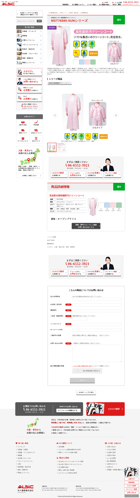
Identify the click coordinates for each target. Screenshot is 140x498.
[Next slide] (116, 115)
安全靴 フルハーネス (24, 458)
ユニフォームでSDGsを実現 (68, 473)
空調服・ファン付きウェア (26, 452)
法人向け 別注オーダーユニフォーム (70, 464)
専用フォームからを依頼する (30, 89)
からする (75, 174)
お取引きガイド (112, 464)
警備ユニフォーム (23, 472)
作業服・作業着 (23, 449)
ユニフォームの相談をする (67, 410)
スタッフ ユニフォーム (25, 461)
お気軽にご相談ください (29, 175)
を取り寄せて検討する (28, 72)
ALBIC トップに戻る (86, 392)
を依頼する (58, 174)
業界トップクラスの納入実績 (68, 452)
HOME (106, 2)
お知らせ (110, 467)
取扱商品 (132, 482)
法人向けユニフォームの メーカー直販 (71, 461)
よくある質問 (118, 2)
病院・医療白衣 (23, 470)
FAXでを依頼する (30, 98)
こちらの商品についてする (30, 80)
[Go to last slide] (55, 115)
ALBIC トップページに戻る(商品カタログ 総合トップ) (29, 13)
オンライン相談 (131, 489)
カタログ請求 (131, 486)
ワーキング (21, 446)
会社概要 (61, 446)
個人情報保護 (111, 461)
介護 (19, 464)
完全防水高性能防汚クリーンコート (59, 83)
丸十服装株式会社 (53, 12)
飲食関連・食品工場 (24, 467)
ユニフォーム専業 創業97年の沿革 (70, 449)
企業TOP (131, 479)
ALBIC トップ (63, 12)
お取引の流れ (111, 455)
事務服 (20, 455)
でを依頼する (94, 174)
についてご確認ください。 (92, 366)
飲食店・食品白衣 (73, 12)
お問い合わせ (131, 492)
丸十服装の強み (64, 467)
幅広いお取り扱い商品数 (66, 470)
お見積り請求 (111, 452)
